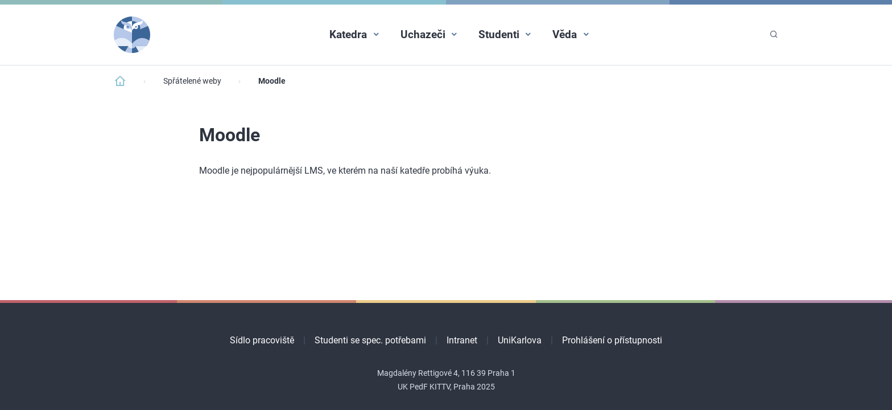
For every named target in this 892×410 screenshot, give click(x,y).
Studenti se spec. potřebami (370, 340)
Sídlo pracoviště (262, 340)
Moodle (272, 81)
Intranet (462, 340)
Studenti (498, 34)
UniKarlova (520, 340)
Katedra (348, 34)
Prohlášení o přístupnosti (612, 340)
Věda (564, 34)
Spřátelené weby (192, 81)
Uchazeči (422, 34)
